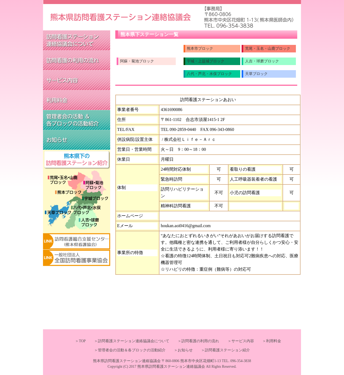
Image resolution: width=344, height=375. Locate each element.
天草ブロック (256, 74)
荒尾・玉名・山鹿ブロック (267, 49)
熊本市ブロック (200, 49)
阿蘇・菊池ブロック (137, 61)
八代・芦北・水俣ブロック (209, 74)
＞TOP (80, 341)
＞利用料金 (268, 341)
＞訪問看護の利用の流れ (194, 341)
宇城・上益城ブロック (205, 61)
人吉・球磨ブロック (262, 61)
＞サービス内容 (237, 341)
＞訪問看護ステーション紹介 (222, 350)
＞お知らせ (179, 350)
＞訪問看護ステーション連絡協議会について (128, 341)
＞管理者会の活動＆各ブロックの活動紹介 (130, 350)
